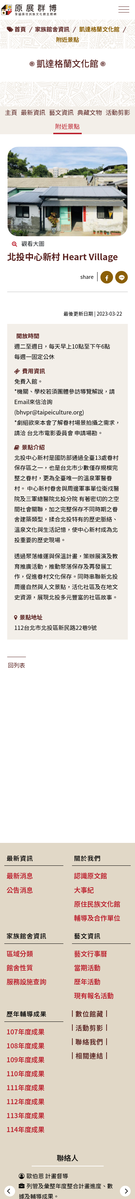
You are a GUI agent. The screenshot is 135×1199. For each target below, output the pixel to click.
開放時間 (27, 335)
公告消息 (19, 889)
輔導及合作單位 (97, 917)
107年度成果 (25, 1031)
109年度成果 (25, 1059)
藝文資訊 (61, 112)
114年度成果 (25, 1129)
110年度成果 (25, 1073)
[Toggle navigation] (123, 9)
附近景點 (67, 126)
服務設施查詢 (26, 981)
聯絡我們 (90, 1041)
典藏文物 (89, 112)
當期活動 (87, 967)
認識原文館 (90, 875)
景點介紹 (29, 447)
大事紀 (84, 889)
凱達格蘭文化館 (99, 29)
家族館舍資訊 (52, 29)
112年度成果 (25, 1101)
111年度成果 (25, 1087)
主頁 (11, 112)
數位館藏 (90, 1013)
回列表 (16, 665)
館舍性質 (19, 967)
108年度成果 (25, 1045)
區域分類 (19, 953)
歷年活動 (87, 981)
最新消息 (19, 875)
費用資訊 (29, 371)
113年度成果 (25, 1115)
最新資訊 (33, 112)
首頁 (20, 29)
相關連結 (90, 1055)
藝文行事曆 (90, 953)
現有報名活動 (94, 995)
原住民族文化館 (97, 903)
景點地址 (28, 617)
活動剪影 (117, 112)
